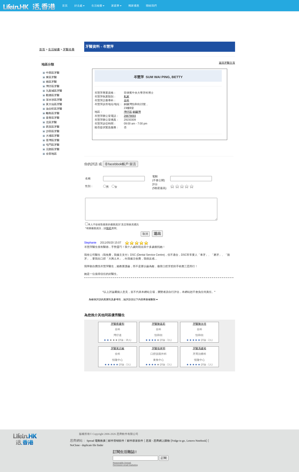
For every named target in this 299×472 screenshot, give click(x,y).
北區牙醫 (51, 122)
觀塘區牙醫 (52, 95)
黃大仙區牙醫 (54, 104)
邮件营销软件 (116, 440)
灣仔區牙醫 (52, 86)
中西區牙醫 (52, 72)
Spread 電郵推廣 (96, 440)
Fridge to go (178, 440)
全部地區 (51, 153)
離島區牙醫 (52, 113)
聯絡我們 (151, 5)
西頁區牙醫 (52, 126)
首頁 (65, 5)
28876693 (130, 115)
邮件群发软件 (135, 440)
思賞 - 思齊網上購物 (158, 440)
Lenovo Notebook (196, 440)
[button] (79, 5)
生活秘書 (54, 49)
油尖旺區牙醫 (54, 108)
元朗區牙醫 (52, 149)
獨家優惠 (133, 5)
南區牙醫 (51, 81)
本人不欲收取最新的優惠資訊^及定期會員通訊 (113, 224)
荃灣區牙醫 (52, 140)
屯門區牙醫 (52, 144)
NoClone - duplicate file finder (86, 445)
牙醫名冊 (69, 49)
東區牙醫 (51, 77)
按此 (108, 228)
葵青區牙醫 (52, 117)
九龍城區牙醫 (54, 90)
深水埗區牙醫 (54, 99)
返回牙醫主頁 (227, 62)
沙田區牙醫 (52, 131)
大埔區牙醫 (52, 135)
